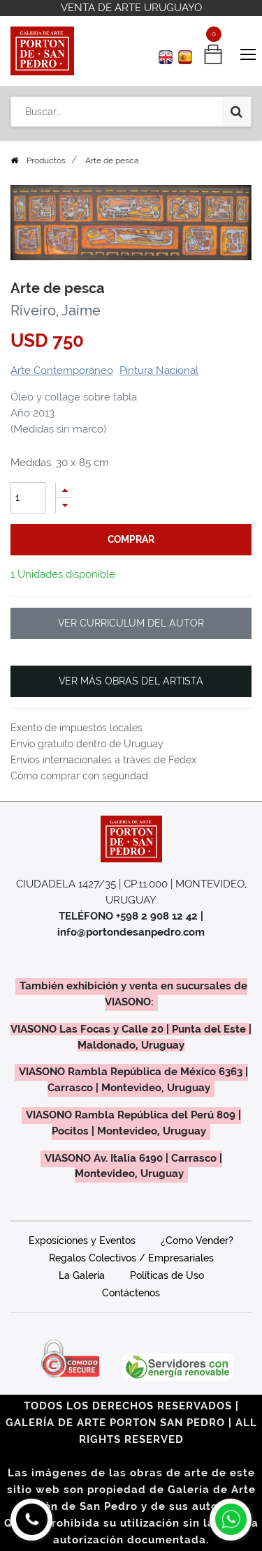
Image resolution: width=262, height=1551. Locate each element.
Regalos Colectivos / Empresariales (131, 1258)
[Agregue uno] (64, 490)
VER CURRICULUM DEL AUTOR (131, 623)
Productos (46, 160)
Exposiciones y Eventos (82, 1240)
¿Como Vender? (197, 1240)
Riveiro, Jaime (55, 310)
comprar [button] (131, 539)
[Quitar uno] (64, 505)
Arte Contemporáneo (61, 370)
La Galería (82, 1275)
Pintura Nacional (158, 370)
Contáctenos (131, 1292)
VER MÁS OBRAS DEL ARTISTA (131, 681)
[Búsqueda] (236, 111)
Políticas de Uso (167, 1275)
